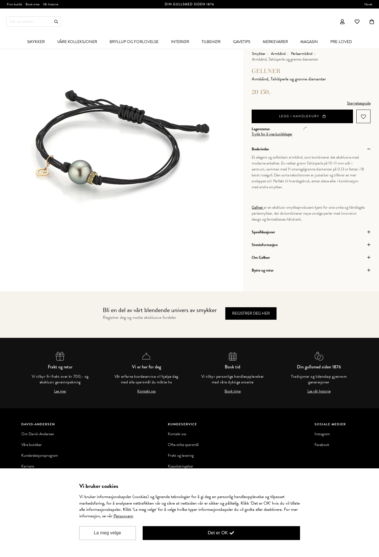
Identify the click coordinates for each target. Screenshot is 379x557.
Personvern (123, 516)
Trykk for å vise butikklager (272, 134)
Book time (232, 391)
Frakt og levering (181, 455)
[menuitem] (36, 42)
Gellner (266, 71)
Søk (56, 22)
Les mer (60, 391)
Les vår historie (319, 391)
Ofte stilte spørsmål (183, 445)
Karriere (27, 466)
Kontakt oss (146, 391)
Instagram (322, 434)
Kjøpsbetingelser (180, 466)
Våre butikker (31, 445)
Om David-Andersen (37, 434)
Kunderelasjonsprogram (39, 455)
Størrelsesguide (359, 103)
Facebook (321, 445)
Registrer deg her (251, 313)
